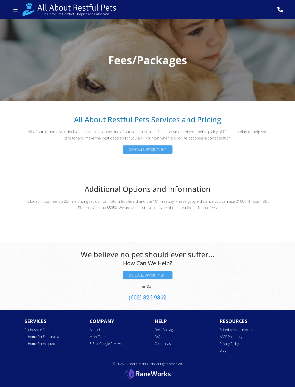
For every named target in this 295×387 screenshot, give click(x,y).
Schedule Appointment (147, 149)
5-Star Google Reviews (106, 343)
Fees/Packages (165, 329)
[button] (15, 10)
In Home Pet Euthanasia (42, 336)
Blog (223, 350)
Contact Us (163, 343)
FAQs (158, 336)
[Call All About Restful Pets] (280, 9)
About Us (96, 329)
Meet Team (98, 336)
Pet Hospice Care (37, 329)
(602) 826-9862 (148, 297)
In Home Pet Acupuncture (43, 343)
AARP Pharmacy (231, 336)
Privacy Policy (229, 343)
